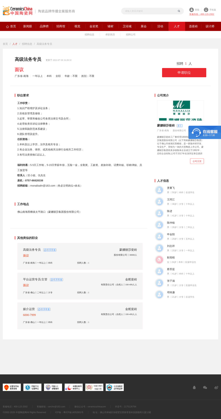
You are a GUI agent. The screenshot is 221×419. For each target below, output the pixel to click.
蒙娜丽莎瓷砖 (128, 249)
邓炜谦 (171, 292)
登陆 (197, 9)
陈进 (169, 211)
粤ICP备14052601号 (73, 412)
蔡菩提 (171, 269)
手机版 (212, 9)
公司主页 (197, 161)
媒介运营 (29, 309)
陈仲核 (171, 222)
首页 (5, 43)
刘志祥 (171, 246)
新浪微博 (216, 387)
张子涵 (171, 280)
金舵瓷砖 (131, 279)
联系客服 (51, 250)
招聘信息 (27, 43)
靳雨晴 (171, 257)
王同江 (171, 199)
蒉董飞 (171, 188)
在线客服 (194, 387)
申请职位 (184, 72)
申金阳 (171, 234)
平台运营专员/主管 (35, 279)
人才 (14, 43)
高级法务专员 (32, 249)
